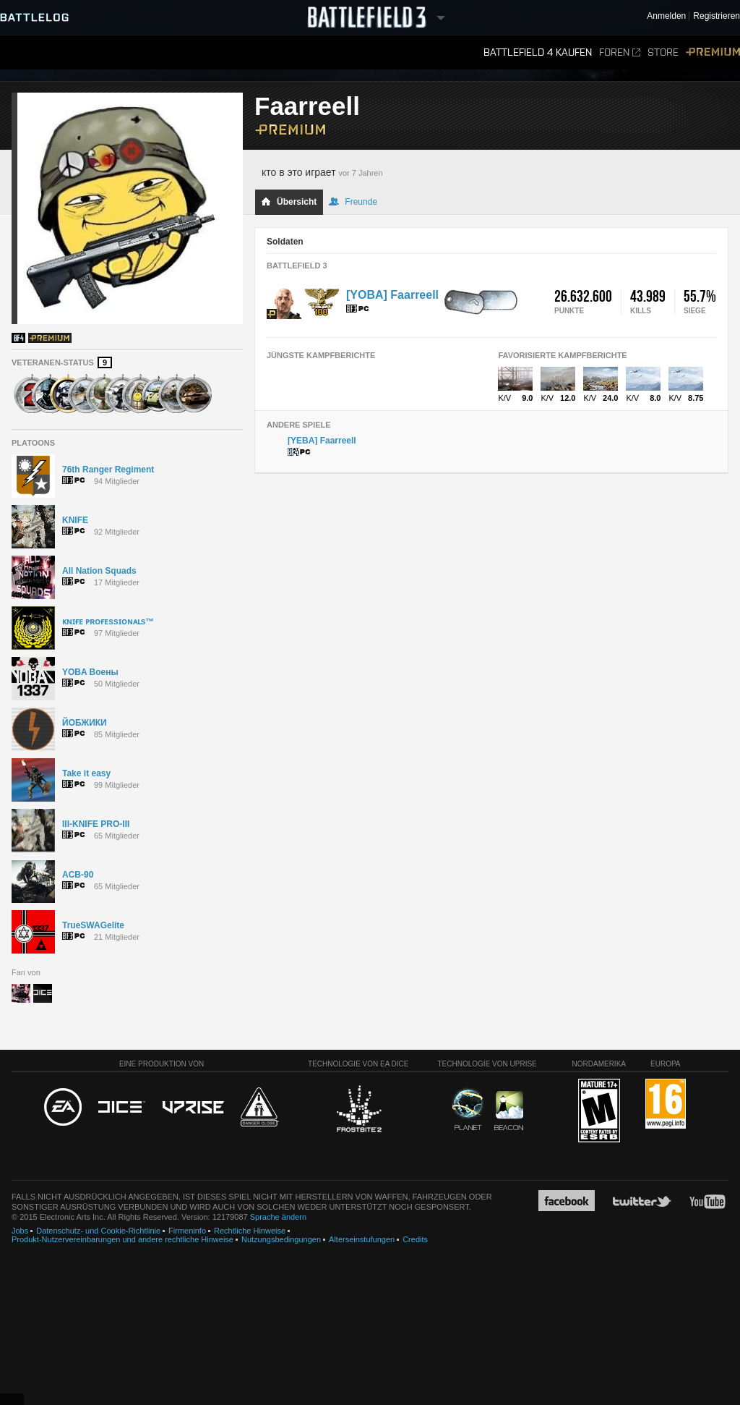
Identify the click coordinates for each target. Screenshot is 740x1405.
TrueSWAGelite (93, 925)
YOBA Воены (90, 672)
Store (663, 52)
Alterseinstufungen (362, 1239)
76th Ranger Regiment (108, 469)
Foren (619, 52)
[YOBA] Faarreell (392, 295)
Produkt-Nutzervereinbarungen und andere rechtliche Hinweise (122, 1239)
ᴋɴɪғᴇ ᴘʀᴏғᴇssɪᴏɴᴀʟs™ (108, 621)
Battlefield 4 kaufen (537, 52)
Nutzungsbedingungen (281, 1239)
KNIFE (75, 520)
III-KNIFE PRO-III (95, 824)
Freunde (353, 202)
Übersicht (289, 202)
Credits (415, 1239)
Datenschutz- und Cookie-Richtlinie (98, 1230)
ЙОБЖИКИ (84, 723)
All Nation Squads (99, 571)
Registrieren (716, 16)
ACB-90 (77, 875)
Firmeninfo (187, 1230)
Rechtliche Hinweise (249, 1230)
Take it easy (86, 773)
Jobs (20, 1230)
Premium (713, 52)
